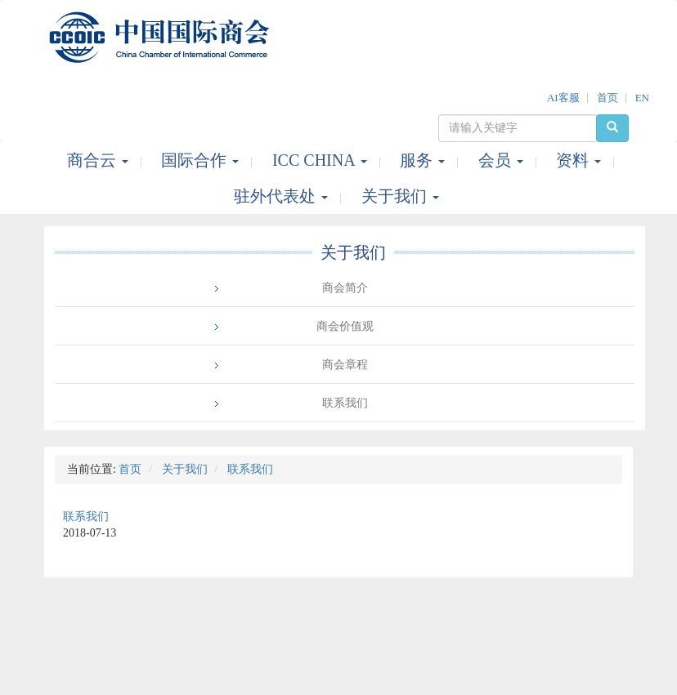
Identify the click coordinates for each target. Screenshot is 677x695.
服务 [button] (424, 160)
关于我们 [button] (400, 196)
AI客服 (563, 97)
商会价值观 (345, 326)
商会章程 (345, 365)
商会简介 (345, 288)
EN (642, 97)
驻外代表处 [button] (283, 196)
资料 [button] (580, 160)
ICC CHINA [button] (321, 160)
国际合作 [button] (202, 160)
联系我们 (345, 403)
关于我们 (353, 252)
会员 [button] (502, 160)
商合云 (99, 160)
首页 (607, 97)
